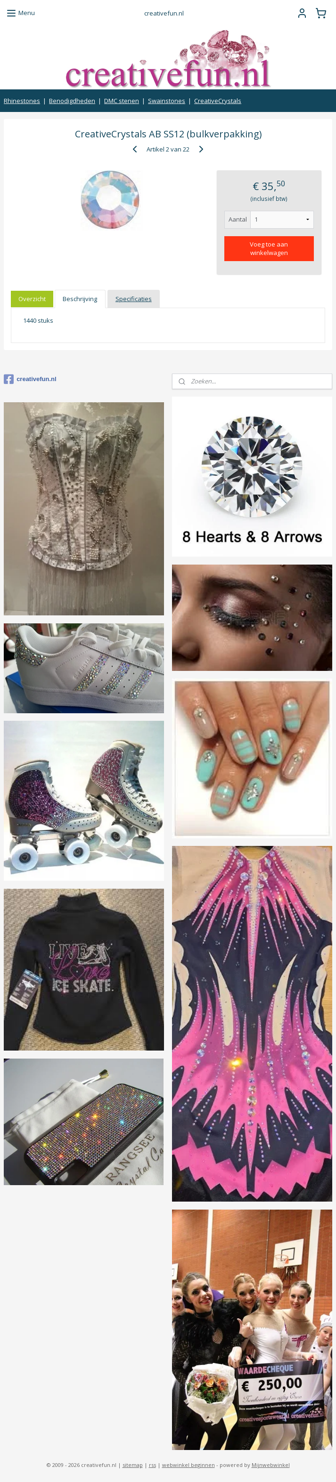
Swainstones (166, 100)
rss (152, 1464)
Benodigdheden (72, 100)
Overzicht (32, 299)
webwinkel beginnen (188, 1464)
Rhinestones (22, 100)
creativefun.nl (30, 379)
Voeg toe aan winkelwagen (269, 248)
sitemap (133, 1464)
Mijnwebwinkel (271, 1464)
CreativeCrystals (217, 100)
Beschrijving (80, 299)
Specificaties (133, 299)
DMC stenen (121, 100)
